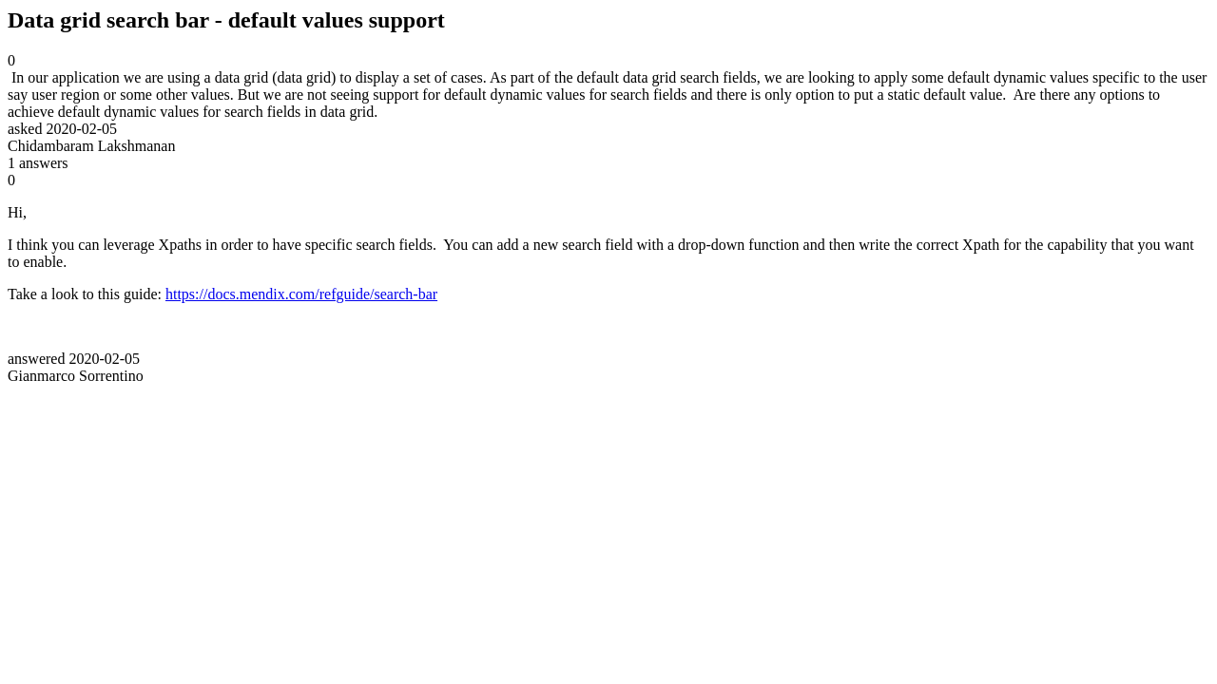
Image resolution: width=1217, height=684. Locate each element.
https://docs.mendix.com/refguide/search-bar (301, 294)
